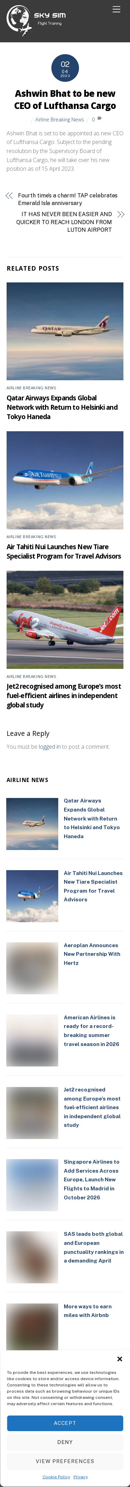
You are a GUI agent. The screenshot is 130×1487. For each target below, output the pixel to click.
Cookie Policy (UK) (73, 1431)
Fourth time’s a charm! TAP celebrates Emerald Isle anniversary (68, 199)
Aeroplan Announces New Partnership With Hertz (92, 954)
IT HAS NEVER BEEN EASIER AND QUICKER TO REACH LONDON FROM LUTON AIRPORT (64, 222)
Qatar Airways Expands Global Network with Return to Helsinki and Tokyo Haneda (62, 407)
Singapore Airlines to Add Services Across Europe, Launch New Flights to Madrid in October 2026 (92, 1179)
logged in (50, 746)
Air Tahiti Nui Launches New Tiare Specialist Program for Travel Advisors (64, 551)
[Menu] (116, 9)
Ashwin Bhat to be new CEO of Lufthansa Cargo (64, 99)
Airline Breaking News (59, 119)
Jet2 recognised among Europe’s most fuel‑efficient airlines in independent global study (64, 695)
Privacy (38, 1431)
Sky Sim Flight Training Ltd (61, 1449)
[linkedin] (64, 1410)
